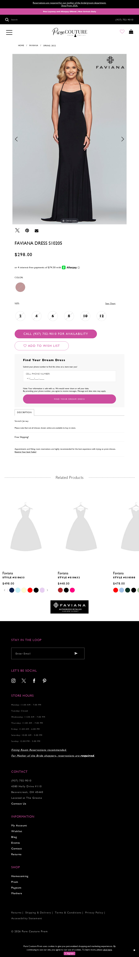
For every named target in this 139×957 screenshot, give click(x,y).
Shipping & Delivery (38, 912)
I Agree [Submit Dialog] (69, 953)
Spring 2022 (49, 45)
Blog (14, 837)
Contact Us (18, 803)
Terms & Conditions (68, 912)
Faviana (33, 45)
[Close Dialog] (134, 950)
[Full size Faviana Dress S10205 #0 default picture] (69, 139)
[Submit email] (76, 653)
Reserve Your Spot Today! (25, 452)
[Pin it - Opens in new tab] (27, 230)
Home (21, 45)
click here (107, 949)
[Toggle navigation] (9, 32)
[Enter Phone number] (39, 378)
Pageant (16, 887)
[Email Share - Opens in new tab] (36, 230)
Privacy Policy (94, 912)
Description (24, 412)
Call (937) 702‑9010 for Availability (55, 334)
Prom (14, 881)
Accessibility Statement (26, 918)
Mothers (16, 893)
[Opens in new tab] (69, 607)
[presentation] (26, 528)
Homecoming (20, 876)
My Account (19, 825)
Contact (16, 848)
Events (15, 842)
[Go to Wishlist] (119, 32)
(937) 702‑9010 (21, 780)
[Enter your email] (47, 653)
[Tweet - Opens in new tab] (17, 230)
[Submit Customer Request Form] (69, 399)
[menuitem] (13, 681)
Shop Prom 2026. (69, 5)
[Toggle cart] (130, 32)
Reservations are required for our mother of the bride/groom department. (69, 2)
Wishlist (16, 831)
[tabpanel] (69, 139)
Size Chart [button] (110, 303)
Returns (16, 854)
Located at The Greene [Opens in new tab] (26, 797)
